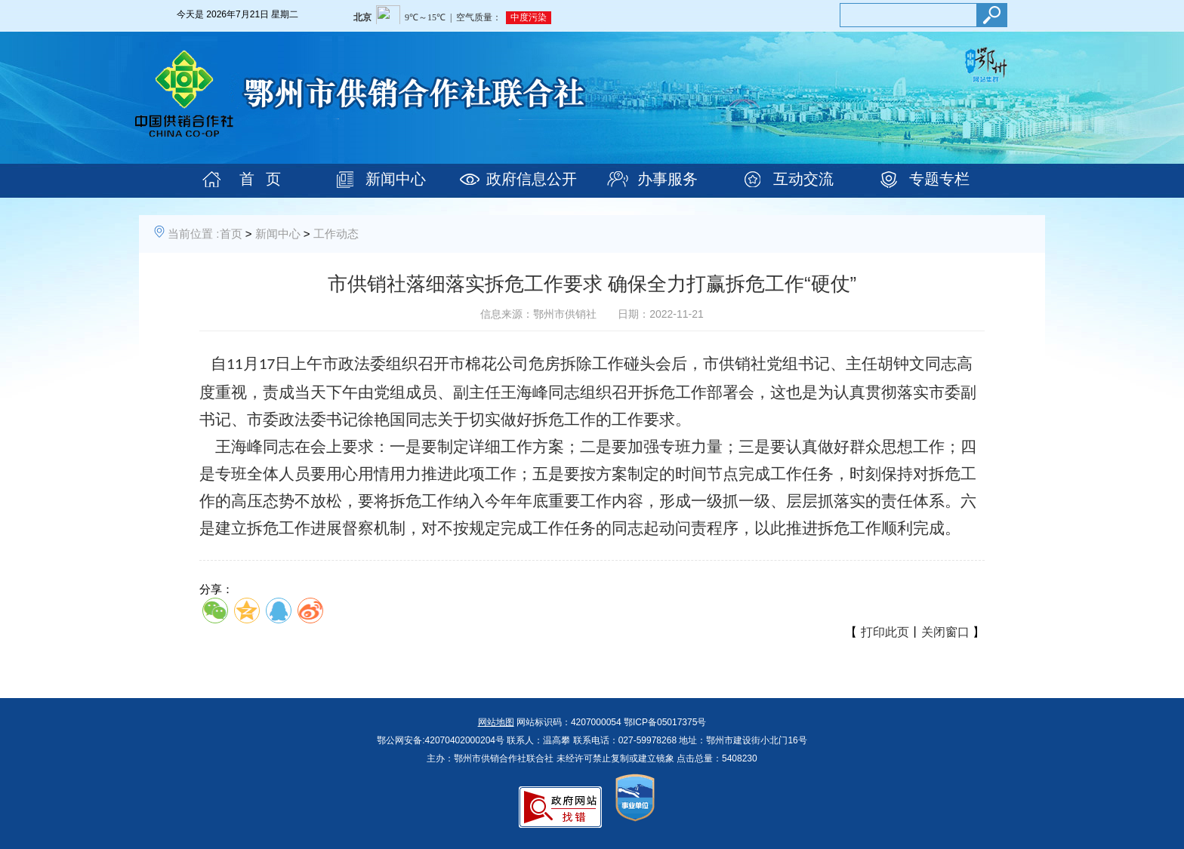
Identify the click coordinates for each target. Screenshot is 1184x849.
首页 (231, 233)
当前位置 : (193, 233)
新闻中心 (395, 179)
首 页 (260, 179)
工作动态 (336, 233)
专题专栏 (939, 179)
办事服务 (667, 179)
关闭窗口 (945, 632)
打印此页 (885, 632)
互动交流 (803, 179)
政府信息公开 (531, 179)
